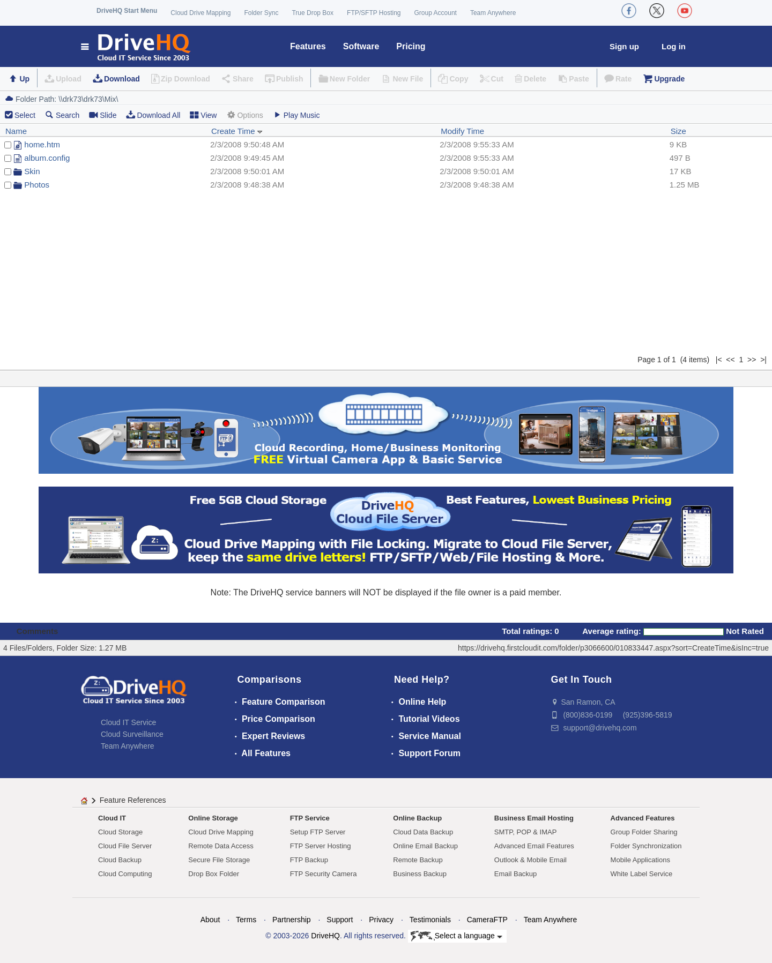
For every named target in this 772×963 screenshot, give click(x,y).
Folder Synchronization (646, 846)
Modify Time (462, 131)
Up (24, 78)
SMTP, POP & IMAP (525, 832)
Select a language (456, 936)
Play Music (296, 115)
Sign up (624, 46)
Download (122, 78)
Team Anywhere (493, 13)
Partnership (291, 919)
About (210, 919)
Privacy (381, 919)
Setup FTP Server (318, 832)
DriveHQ (325, 935)
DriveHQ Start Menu (126, 10)
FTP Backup (309, 860)
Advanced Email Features (534, 846)
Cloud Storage (120, 832)
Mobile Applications (640, 860)
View (203, 115)
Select (24, 115)
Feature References (133, 800)
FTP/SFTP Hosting (373, 13)
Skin (32, 171)
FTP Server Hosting (320, 846)
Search (62, 115)
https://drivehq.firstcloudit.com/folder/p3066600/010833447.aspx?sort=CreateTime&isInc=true (613, 648)
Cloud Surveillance (132, 734)
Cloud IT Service (128, 722)
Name (16, 131)
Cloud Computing (125, 874)
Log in (674, 46)
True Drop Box (312, 13)
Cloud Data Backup (423, 832)
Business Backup (420, 874)
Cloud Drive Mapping (200, 13)
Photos (36, 184)
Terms (246, 919)
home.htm (42, 144)
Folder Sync (261, 13)
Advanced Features (643, 818)
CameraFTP (487, 919)
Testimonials (430, 919)
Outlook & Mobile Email (530, 860)
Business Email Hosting (534, 818)
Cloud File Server (125, 846)
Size (678, 131)
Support (339, 919)
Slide (102, 115)
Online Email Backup (425, 846)
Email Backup (515, 874)
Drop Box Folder (213, 874)
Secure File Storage (219, 860)
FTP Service (310, 818)
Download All (153, 115)
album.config (47, 157)
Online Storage (212, 818)
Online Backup (417, 818)
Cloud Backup (120, 860)
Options (244, 115)
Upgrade (669, 78)
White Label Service (642, 874)
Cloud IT (112, 818)
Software (361, 46)
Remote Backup (418, 860)
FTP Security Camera (323, 874)
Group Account (435, 13)
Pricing (410, 46)
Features (308, 46)
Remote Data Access (220, 846)
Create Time (237, 131)
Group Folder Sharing (644, 832)
